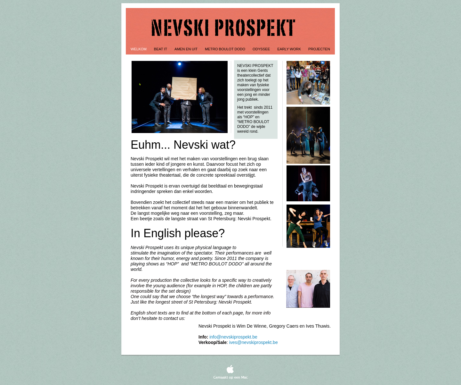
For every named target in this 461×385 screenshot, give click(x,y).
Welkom (139, 49)
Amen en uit (186, 49)
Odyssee (262, 49)
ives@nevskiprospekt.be (253, 342)
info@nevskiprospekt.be (233, 336)
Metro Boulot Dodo (225, 49)
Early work (289, 49)
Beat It (161, 49)
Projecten (319, 49)
